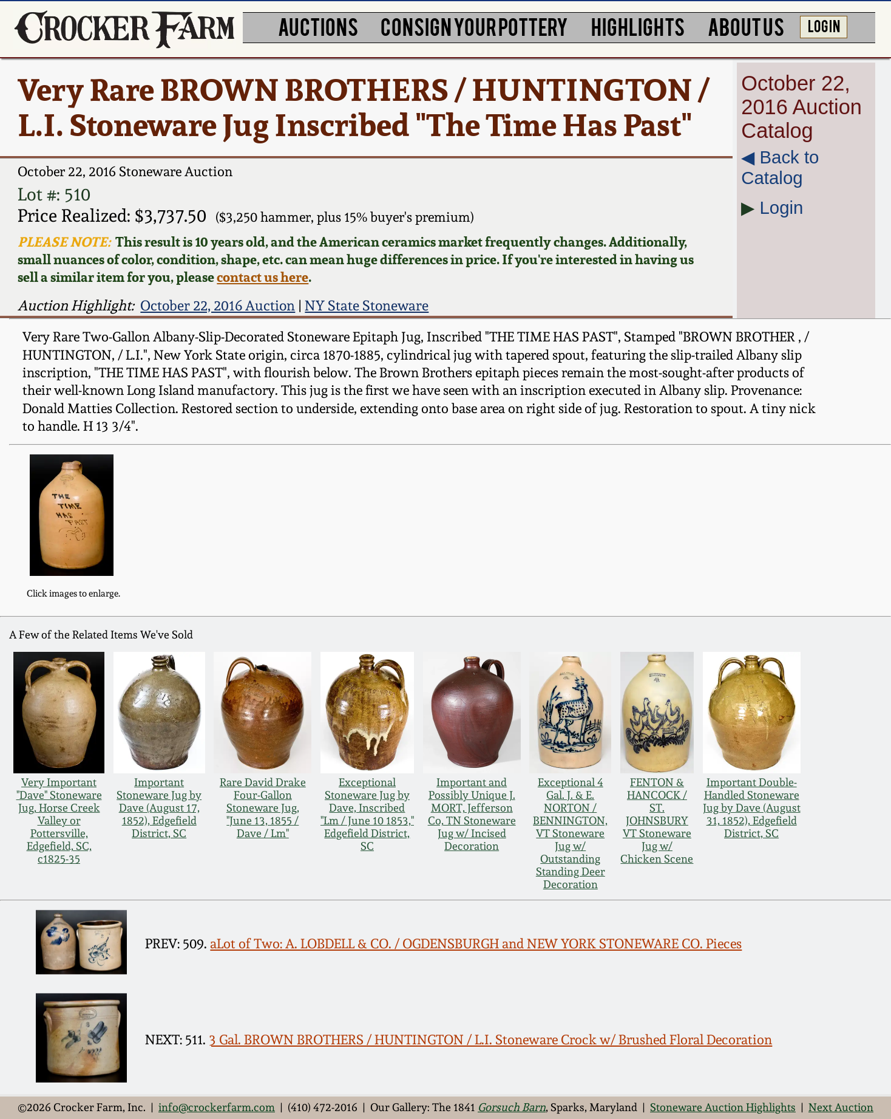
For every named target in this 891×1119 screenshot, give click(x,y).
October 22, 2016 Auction (217, 305)
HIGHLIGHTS (638, 26)
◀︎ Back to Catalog (780, 167)
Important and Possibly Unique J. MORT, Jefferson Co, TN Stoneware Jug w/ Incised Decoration (472, 814)
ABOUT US (746, 26)
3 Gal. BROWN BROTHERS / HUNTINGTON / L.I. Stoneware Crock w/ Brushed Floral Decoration (490, 1039)
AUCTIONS (318, 26)
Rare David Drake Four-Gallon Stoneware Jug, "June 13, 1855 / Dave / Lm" (263, 808)
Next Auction (840, 1107)
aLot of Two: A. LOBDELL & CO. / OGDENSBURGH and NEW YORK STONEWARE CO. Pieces (476, 943)
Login (782, 207)
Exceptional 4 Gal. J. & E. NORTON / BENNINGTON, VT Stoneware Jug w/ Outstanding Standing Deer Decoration (570, 833)
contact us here (262, 277)
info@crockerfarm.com (216, 1107)
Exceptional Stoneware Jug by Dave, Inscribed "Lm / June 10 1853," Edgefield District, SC (367, 814)
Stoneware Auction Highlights (723, 1107)
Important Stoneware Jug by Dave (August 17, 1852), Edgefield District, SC (159, 808)
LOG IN (824, 25)
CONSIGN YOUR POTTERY (474, 26)
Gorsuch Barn (512, 1107)
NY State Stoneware (367, 305)
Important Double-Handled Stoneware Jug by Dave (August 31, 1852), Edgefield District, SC (752, 808)
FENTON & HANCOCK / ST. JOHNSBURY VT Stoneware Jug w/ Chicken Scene (656, 820)
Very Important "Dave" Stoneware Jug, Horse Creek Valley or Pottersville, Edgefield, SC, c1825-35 (59, 820)
